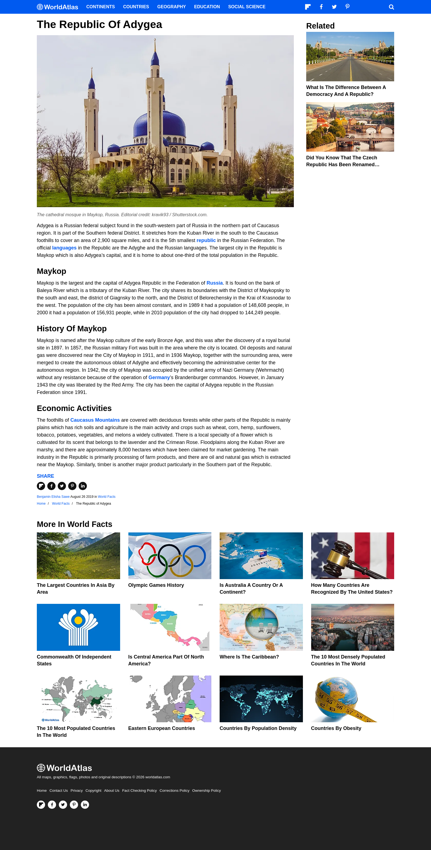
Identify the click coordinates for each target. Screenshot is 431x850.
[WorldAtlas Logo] (59, 7)
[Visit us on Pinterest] (74, 805)
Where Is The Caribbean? (249, 657)
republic (206, 240)
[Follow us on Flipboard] (41, 805)
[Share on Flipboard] (41, 486)
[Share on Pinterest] (72, 486)
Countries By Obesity (336, 728)
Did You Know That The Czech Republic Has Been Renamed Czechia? (341, 164)
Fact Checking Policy (139, 790)
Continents (100, 6)
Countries (136, 6)
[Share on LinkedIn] (83, 486)
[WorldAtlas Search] (391, 7)
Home (42, 790)
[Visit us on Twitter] (63, 805)
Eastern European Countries (161, 728)
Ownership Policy (206, 790)
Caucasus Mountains (95, 420)
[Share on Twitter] (62, 486)
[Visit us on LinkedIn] (85, 805)
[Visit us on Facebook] (52, 805)
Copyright (93, 790)
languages (64, 248)
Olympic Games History (156, 585)
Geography (171, 6)
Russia (214, 283)
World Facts (106, 497)
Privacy (77, 790)
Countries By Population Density (258, 728)
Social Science (247, 6)
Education (207, 6)
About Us (112, 790)
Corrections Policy (174, 790)
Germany (159, 377)
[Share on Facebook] (51, 486)
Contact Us (58, 790)
